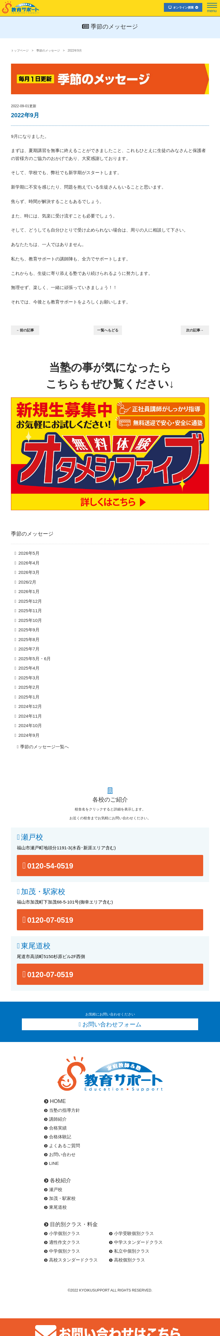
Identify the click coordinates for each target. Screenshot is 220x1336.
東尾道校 (35, 945)
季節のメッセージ (48, 50)
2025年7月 (29, 648)
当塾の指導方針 (62, 1110)
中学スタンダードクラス (136, 1242)
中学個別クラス (62, 1251)
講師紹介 (55, 1119)
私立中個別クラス (129, 1251)
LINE (51, 1163)
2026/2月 (27, 581)
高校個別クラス (127, 1259)
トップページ (20, 50)
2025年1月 (29, 696)
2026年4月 (29, 562)
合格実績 (55, 1127)
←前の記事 (25, 330)
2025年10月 (30, 620)
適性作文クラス (62, 1242)
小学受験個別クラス (131, 1233)
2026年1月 (29, 591)
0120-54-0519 (50, 866)
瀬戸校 (32, 837)
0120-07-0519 (50, 920)
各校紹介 (57, 1180)
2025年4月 (29, 668)
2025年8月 (29, 639)
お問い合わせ (60, 1154)
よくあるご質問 (62, 1145)
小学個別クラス (62, 1233)
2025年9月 (29, 629)
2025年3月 (29, 677)
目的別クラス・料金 (71, 1224)
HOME (55, 1101)
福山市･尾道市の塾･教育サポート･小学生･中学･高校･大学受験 (20, 7)
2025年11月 (30, 610)
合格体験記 (57, 1136)
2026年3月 (29, 572)
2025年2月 (29, 687)
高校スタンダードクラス (71, 1259)
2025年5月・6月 (34, 658)
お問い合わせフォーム (111, 1024)
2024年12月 (30, 706)
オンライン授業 (183, 7)
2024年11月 (30, 716)
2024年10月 (30, 725)
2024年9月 (29, 735)
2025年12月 (30, 601)
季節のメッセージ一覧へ (44, 746)
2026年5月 (29, 553)
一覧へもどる (107, 330)
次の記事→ (195, 330)
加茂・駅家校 (43, 891)
